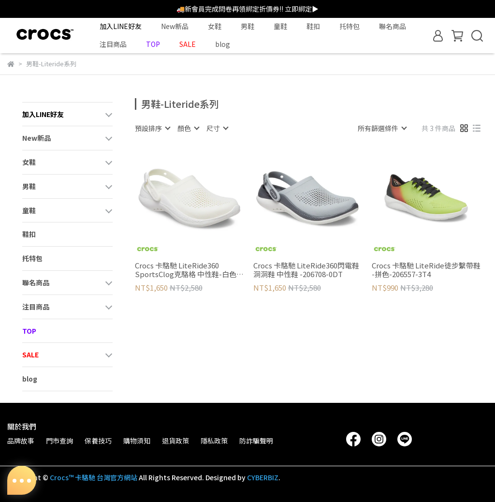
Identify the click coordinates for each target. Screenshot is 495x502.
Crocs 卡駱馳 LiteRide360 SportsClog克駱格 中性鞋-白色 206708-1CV (185, 270)
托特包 (349, 26)
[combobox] (152, 128)
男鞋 (247, 26)
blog (222, 44)
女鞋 (214, 26)
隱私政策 (214, 440)
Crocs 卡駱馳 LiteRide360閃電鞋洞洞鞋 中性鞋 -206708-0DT (306, 270)
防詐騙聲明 (256, 440)
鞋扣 (313, 26)
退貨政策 (175, 440)
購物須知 (136, 440)
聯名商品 (392, 26)
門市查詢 (59, 440)
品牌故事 (20, 440)
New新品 (175, 26)
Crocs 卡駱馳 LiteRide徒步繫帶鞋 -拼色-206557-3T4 (426, 270)
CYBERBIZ (262, 477)
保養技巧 (98, 440)
